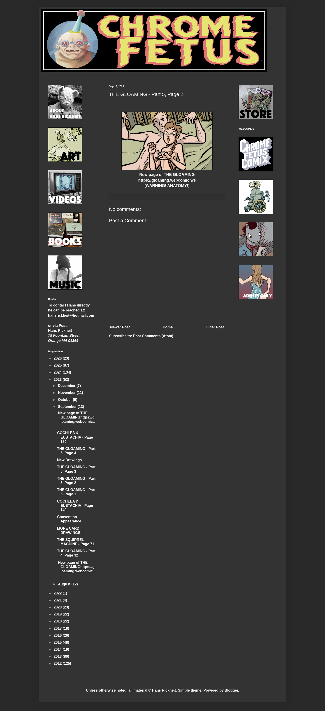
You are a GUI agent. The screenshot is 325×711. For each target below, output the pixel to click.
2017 (58, 628)
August (65, 584)
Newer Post (120, 327)
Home (168, 327)
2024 (58, 372)
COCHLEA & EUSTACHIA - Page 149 (75, 505)
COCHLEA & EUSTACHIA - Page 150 (75, 437)
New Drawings (69, 460)
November (67, 393)
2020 (58, 607)
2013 (58, 656)
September (68, 407)
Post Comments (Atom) (153, 336)
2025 (58, 365)
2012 (58, 663)
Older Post (215, 327)
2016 (58, 635)
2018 (58, 621)
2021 (58, 600)
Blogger (231, 690)
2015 (58, 642)
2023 (58, 379)
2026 (58, 358)
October (65, 400)
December (67, 386)
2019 (58, 614)
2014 (58, 649)
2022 (58, 593)
